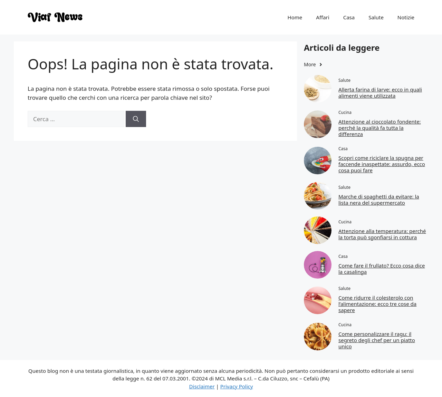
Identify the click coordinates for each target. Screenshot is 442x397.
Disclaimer (202, 386)
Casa (349, 17)
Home (295, 17)
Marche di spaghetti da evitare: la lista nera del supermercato (378, 199)
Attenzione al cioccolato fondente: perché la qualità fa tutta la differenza (379, 127)
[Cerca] (136, 119)
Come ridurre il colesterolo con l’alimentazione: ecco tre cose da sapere (377, 303)
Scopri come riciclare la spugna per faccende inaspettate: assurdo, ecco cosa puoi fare (381, 164)
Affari (322, 17)
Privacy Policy (236, 386)
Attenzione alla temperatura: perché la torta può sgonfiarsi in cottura (382, 234)
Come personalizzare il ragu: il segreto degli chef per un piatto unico (376, 340)
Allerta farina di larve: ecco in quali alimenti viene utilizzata (380, 92)
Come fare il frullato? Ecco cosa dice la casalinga (381, 268)
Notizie (405, 17)
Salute (376, 17)
